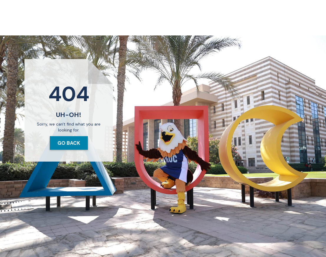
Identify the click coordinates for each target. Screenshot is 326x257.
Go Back (68, 143)
